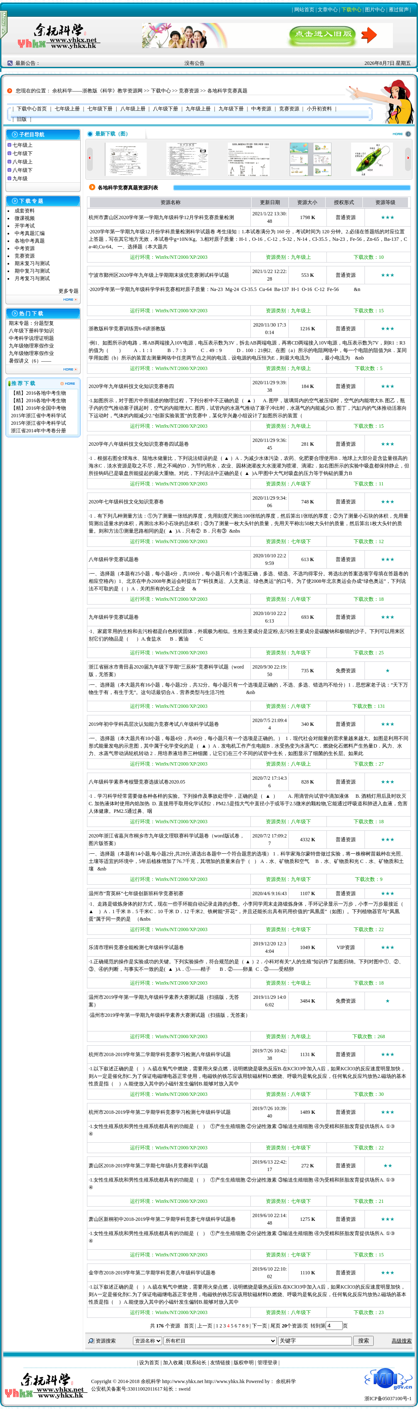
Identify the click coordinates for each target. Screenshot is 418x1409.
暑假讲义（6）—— (31, 361)
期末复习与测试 (32, 263)
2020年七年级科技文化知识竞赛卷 (126, 502)
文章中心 (328, 10)
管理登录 (267, 1363)
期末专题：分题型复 (31, 323)
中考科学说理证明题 (31, 338)
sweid (184, 1389)
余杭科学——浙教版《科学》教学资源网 (97, 91)
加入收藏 (173, 1363)
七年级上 (23, 145)
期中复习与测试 (32, 271)
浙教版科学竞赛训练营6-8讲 (119, 329)
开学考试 (25, 226)
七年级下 (23, 153)
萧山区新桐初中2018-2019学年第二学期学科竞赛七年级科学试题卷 (162, 1219)
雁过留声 (399, 10)
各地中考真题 (30, 241)
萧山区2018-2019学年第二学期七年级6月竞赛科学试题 (148, 1166)
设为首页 (149, 1363)
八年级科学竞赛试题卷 (114, 559)
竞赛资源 (189, 91)
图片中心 (375, 10)
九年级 (20, 178)
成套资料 (25, 211)
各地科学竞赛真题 (227, 91)
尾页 (274, 1326)
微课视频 (25, 218)
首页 (189, 1326)
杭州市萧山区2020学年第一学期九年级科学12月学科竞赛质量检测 (161, 217)
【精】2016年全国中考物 (38, 408)
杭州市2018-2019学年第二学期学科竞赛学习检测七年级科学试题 (160, 1112)
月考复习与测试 (32, 278)
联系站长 (196, 1363)
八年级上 (23, 162)
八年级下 (23, 170)
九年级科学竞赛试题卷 (114, 617)
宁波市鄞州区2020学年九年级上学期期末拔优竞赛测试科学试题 (159, 275)
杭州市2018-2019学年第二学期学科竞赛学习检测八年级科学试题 (160, 1054)
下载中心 (352, 10)
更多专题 (69, 291)
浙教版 (158, 329)
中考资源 (25, 248)
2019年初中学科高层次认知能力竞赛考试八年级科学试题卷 (154, 724)
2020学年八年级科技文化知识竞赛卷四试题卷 (139, 444)
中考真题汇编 (30, 233)
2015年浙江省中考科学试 (38, 416)
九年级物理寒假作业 (31, 346)
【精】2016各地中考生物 (38, 393)
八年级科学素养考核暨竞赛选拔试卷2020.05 (137, 782)
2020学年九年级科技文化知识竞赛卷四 (131, 386)
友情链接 (220, 1363)
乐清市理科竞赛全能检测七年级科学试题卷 (136, 947)
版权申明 (244, 1363)
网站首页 (304, 10)
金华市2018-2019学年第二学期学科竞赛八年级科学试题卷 (152, 1273)
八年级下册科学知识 (31, 331)
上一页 (204, 1326)
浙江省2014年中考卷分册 (38, 431)
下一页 (259, 1326)
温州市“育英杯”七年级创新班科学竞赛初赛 (136, 893)
